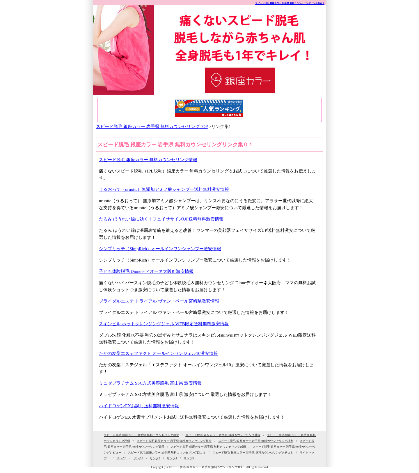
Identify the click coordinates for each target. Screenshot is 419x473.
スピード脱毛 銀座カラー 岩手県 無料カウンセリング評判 (255, 440)
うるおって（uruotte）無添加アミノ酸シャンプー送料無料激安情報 (164, 189)
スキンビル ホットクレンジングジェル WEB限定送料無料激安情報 (164, 323)
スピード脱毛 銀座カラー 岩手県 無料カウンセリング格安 (174, 440)
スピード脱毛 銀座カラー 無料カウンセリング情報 (148, 159)
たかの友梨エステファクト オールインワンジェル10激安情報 (158, 353)
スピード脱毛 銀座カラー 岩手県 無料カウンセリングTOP (152, 126)
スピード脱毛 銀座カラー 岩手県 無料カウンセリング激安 (141, 435)
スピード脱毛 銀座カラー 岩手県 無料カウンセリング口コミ (167, 452)
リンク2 (138, 458)
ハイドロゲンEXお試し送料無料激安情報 (139, 405)
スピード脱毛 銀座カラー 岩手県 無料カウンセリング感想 (208, 446)
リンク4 (172, 458)
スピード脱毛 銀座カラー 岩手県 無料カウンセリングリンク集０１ (289, 3)
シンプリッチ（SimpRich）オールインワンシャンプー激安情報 (160, 248)
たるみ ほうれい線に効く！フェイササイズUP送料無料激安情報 (161, 219)
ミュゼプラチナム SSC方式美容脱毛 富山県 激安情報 (150, 383)
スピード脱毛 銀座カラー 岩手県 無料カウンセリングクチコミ (252, 452)
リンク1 (121, 458)
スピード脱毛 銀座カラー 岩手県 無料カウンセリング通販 (222, 435)
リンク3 (155, 458)
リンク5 (189, 458)
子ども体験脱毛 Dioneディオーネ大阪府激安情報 (146, 271)
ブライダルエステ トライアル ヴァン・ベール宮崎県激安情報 (159, 301)
